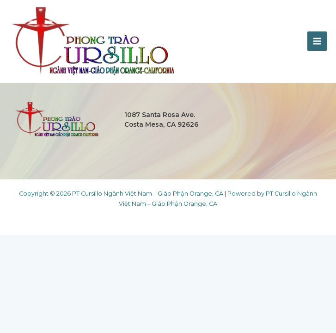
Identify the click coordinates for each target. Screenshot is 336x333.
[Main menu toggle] (317, 41)
